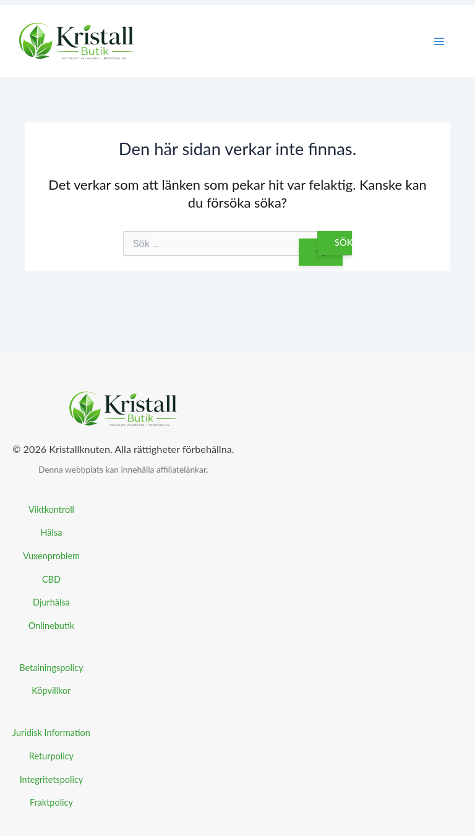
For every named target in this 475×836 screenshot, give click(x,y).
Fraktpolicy (51, 802)
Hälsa (51, 532)
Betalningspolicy (51, 667)
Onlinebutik (51, 625)
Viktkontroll (51, 509)
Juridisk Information (51, 732)
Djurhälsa (51, 602)
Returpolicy (51, 756)
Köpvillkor (51, 690)
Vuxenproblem (51, 556)
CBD (51, 579)
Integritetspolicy (51, 779)
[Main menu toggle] (439, 41)
